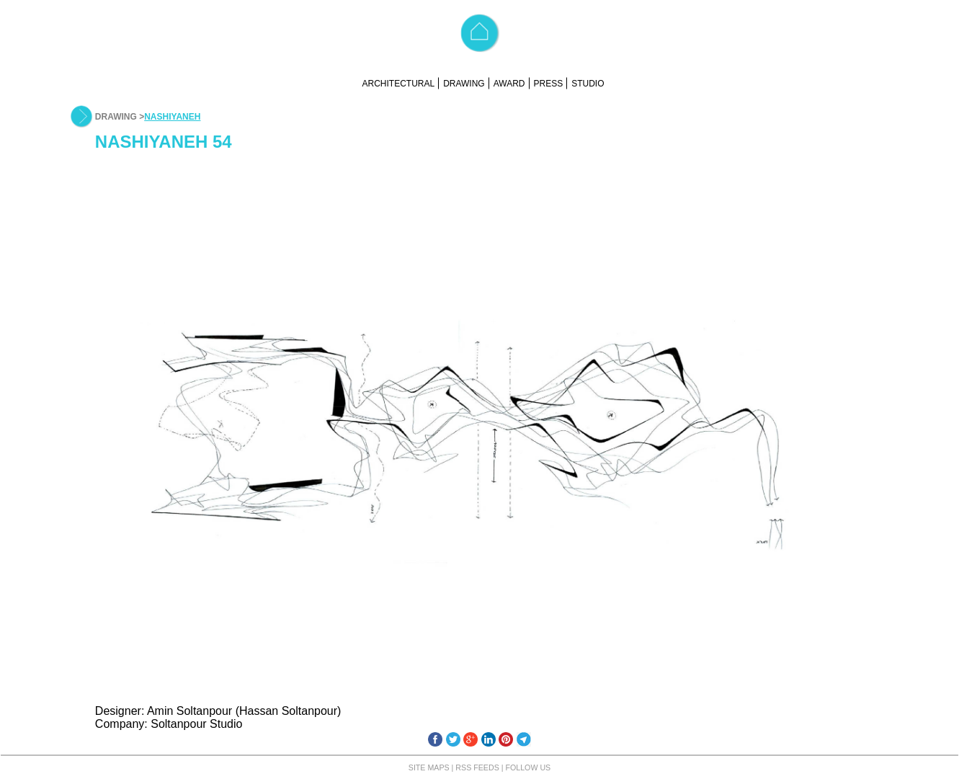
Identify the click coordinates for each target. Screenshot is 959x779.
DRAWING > (119, 117)
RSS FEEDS (477, 767)
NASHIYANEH (172, 117)
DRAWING (464, 84)
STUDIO (587, 84)
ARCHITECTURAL (398, 84)
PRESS (548, 84)
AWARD (509, 84)
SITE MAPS (429, 767)
